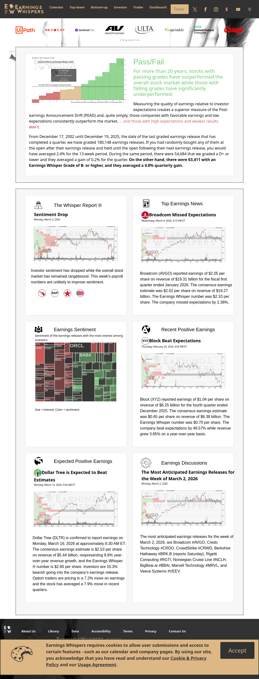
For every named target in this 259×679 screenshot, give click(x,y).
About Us (28, 631)
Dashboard (158, 7)
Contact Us (177, 631)
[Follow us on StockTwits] (227, 9)
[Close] (237, 650)
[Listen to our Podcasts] (250, 9)
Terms (128, 631)
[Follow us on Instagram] (216, 9)
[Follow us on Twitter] (195, 9)
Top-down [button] (77, 7)
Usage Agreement (97, 664)
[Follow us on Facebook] (205, 9)
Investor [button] (120, 7)
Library (53, 631)
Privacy (150, 631)
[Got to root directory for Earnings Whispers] (23, 9)
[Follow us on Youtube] (238, 9)
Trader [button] (138, 7)
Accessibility (101, 631)
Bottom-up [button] (99, 7)
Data (75, 631)
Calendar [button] (56, 7)
